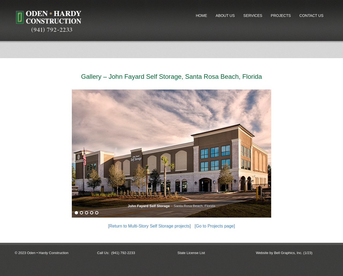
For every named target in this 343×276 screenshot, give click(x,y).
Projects (280, 16)
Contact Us (311, 15)
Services (252, 15)
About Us (225, 15)
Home (201, 15)
